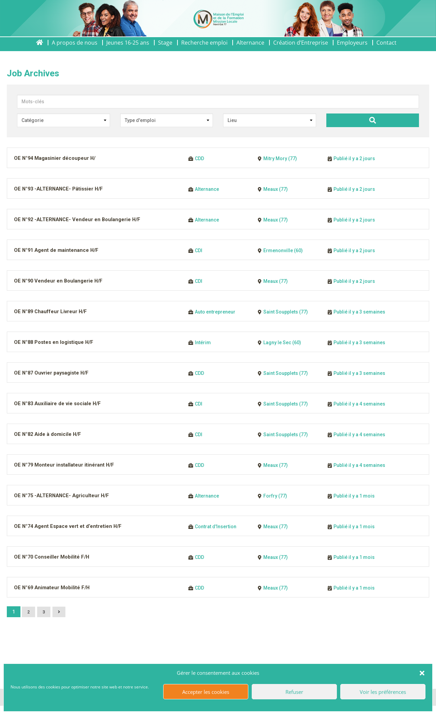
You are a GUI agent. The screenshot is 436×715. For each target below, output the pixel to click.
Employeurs (352, 48)
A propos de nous (74, 48)
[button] (422, 673)
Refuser (294, 691)
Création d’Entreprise (300, 48)
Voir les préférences (383, 691)
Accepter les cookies (205, 691)
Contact (386, 48)
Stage (165, 48)
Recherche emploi (204, 48)
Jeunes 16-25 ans (127, 48)
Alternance (250, 48)
